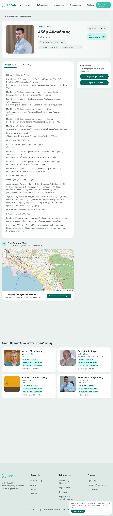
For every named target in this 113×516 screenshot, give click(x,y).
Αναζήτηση (16, 5)
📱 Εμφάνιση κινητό (94, 82)
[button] (4, 251)
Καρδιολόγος (64, 487)
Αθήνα (33, 485)
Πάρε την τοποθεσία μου (59, 296)
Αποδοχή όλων (78, 511)
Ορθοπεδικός (64, 492)
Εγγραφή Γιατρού (101, 5)
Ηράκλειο (34, 494)
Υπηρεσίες (26, 65)
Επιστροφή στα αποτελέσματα (16, 16)
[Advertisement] (56, 320)
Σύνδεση (90, 5)
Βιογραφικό (10, 65)
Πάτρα (33, 489)
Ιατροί (28, 5)
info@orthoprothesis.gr (71, 47)
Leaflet (58, 290)
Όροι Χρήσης (93, 480)
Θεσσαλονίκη (36, 480)
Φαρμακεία (59, 5)
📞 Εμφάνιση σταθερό (94, 76)
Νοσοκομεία (75, 5)
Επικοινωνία (93, 489)
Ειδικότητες (42, 5)
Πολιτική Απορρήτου (97, 485)
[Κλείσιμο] (109, 503)
